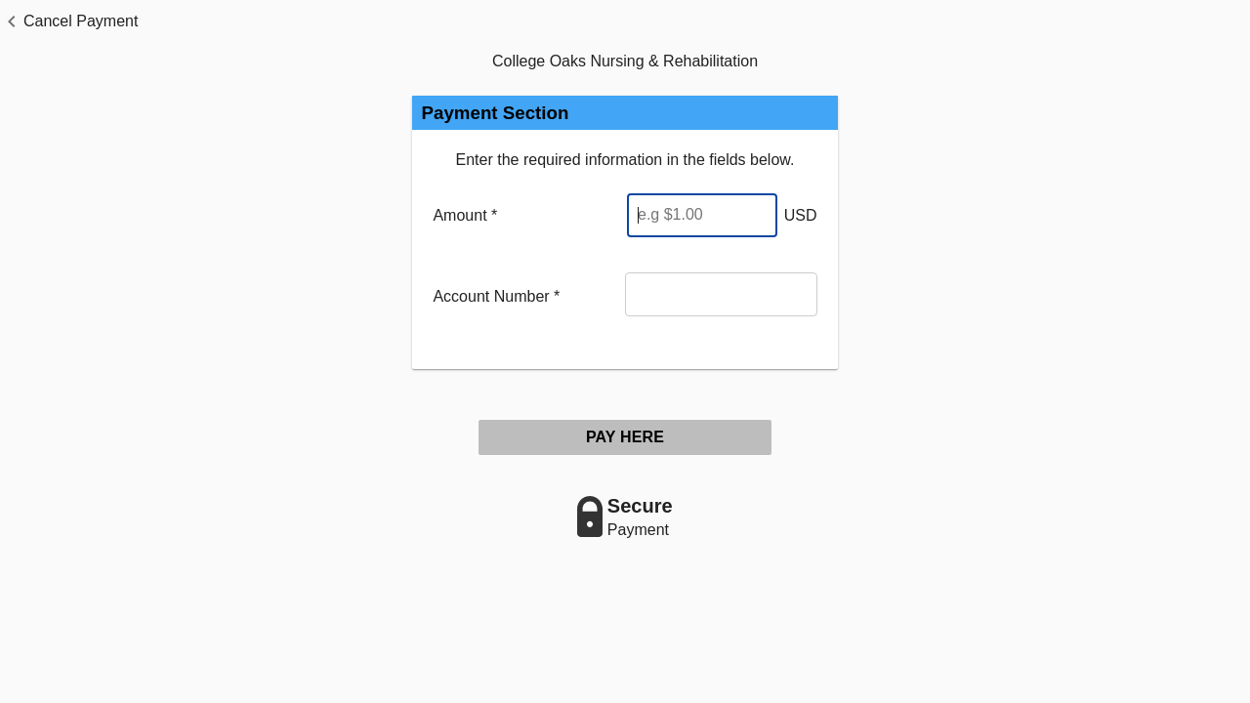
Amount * (465, 215)
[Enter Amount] (702, 215)
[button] (69, 21)
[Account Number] (721, 294)
